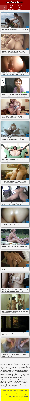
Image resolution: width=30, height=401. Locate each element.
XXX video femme (23, 371)
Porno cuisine (17, 367)
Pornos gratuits (21, 379)
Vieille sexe (5, 366)
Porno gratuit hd (7, 384)
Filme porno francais (18, 382)
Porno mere (18, 366)
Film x (1, 384)
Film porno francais (22, 370)
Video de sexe (3, 370)
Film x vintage (17, 371)
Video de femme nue (19, 364)
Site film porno (25, 384)
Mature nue (6, 368)
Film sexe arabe (11, 367)
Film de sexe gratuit (4, 379)
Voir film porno (18, 377)
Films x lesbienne (17, 375)
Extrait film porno (3, 364)
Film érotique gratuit (11, 381)
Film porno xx (20, 385)
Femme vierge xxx (9, 371)
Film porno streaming (16, 384)
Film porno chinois (10, 370)
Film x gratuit (26, 368)
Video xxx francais (19, 368)
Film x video (25, 382)
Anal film (23, 367)
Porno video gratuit (25, 366)
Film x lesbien (11, 364)
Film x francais (10, 375)
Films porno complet (14, 2)
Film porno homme (21, 381)
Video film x (10, 382)
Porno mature (19, 373)
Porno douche (24, 375)
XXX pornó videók (11, 366)
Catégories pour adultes (19, 7)
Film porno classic (11, 373)
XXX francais (11, 368)
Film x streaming (3, 385)
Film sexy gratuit (3, 367)
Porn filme (12, 374)
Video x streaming (8, 386)
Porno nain (24, 374)
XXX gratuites (7, 374)
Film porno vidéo (11, 377)
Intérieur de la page (3, 7)
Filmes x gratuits (3, 377)
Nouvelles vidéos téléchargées (11, 7)
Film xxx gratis (18, 374)
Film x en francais (13, 379)
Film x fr (16, 370)
